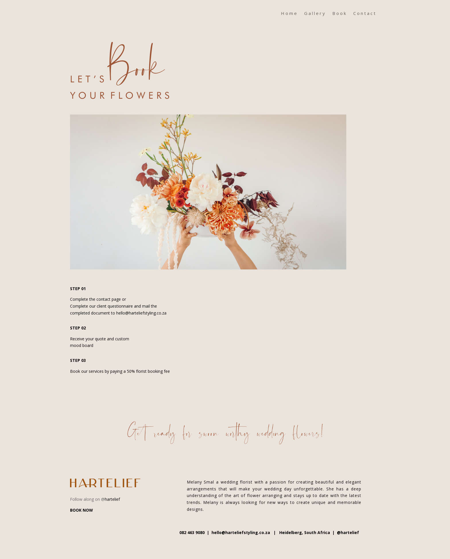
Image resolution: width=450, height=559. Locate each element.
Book (339, 13)
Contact (365, 13)
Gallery (315, 13)
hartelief (112, 499)
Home (289, 13)
